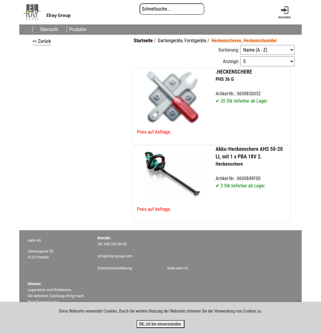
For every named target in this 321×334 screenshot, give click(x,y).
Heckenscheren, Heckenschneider (244, 40)
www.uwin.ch (177, 268)
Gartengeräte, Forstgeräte (182, 40)
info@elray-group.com (114, 256)
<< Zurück (42, 41)
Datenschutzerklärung (114, 268)
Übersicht (49, 29)
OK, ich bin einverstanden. (160, 324)
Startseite (143, 40)
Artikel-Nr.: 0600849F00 (249, 167)
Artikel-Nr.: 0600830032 (242, 86)
